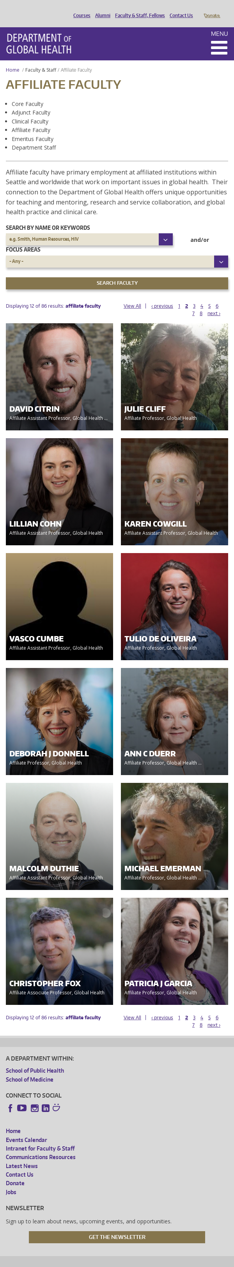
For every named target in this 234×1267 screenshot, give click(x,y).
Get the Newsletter (117, 1226)
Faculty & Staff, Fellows (138, 9)
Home (13, 59)
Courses (80, 9)
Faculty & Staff (40, 59)
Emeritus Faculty (32, 128)
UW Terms (140, 1260)
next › (213, 302)
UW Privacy (108, 1260)
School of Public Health (35, 1059)
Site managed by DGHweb (187, 1260)
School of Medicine (29, 1068)
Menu (219, 22)
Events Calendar (26, 1129)
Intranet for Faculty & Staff (40, 1137)
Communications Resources (41, 1146)
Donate (211, 9)
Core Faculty (27, 93)
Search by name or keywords (48, 216)
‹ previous (162, 295)
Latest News (22, 1155)
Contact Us (179, 9)
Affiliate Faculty (31, 119)
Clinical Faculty (30, 110)
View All (132, 295)
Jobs (11, 1181)
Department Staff (34, 136)
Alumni (100, 9)
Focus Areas (23, 238)
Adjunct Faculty (31, 101)
